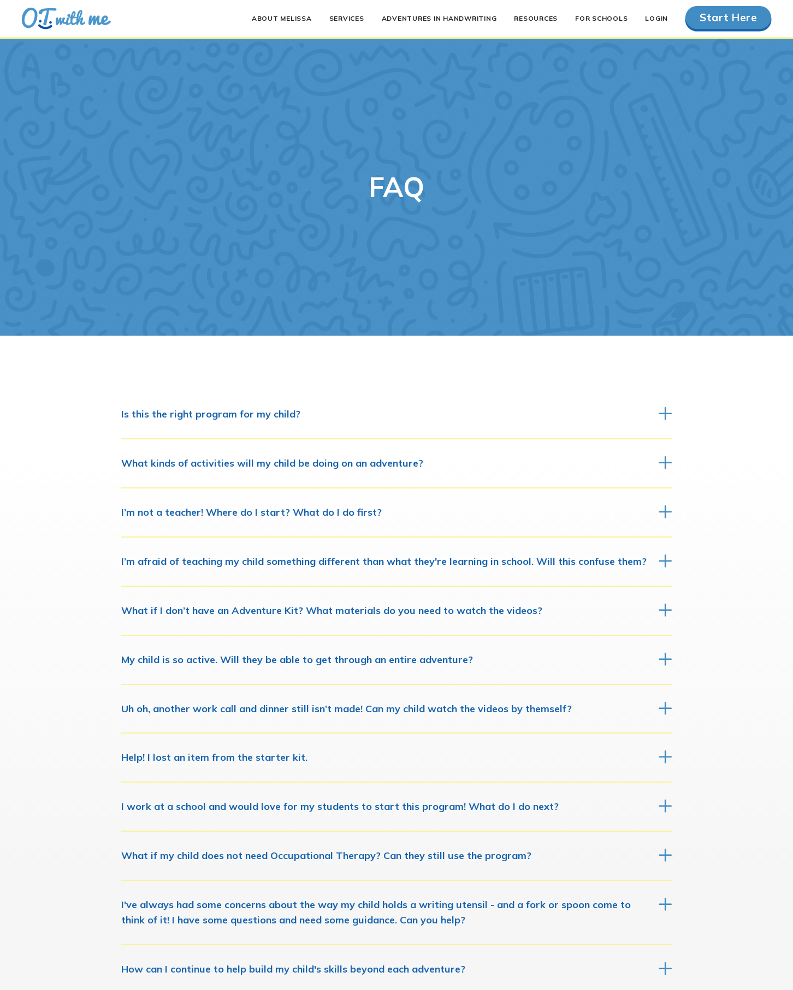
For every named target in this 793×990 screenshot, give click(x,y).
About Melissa (282, 18)
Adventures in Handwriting (439, 18)
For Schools (601, 18)
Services (346, 18)
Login (656, 18)
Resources (536, 18)
